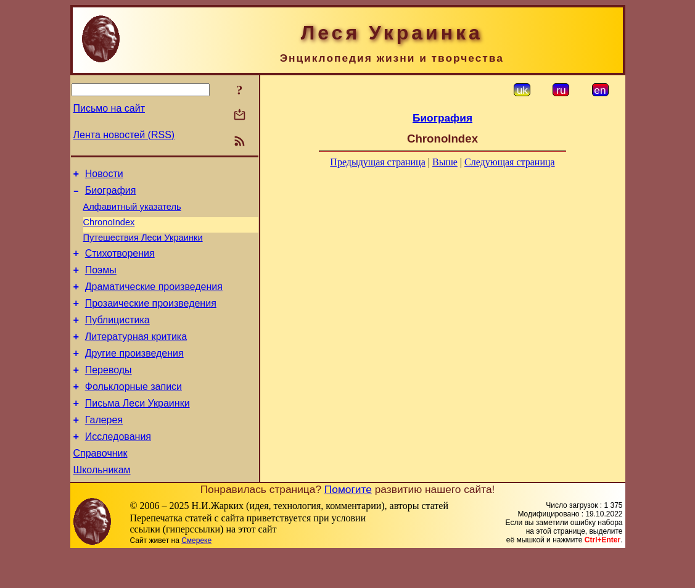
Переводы (108, 394)
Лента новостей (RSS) (124, 135)
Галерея (104, 449)
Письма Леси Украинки (137, 431)
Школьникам (102, 505)
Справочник (100, 486)
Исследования (118, 468)
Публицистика (117, 338)
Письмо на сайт (109, 108)
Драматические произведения (154, 301)
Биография (110, 194)
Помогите (348, 524)
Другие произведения (134, 375)
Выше (445, 162)
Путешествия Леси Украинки (143, 247)
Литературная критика (136, 357)
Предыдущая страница (377, 162)
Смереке (196, 575)
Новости (104, 175)
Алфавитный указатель (132, 212)
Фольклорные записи (133, 412)
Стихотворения (120, 264)
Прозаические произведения (150, 320)
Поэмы (101, 283)
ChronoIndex (109, 229)
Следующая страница (509, 162)
